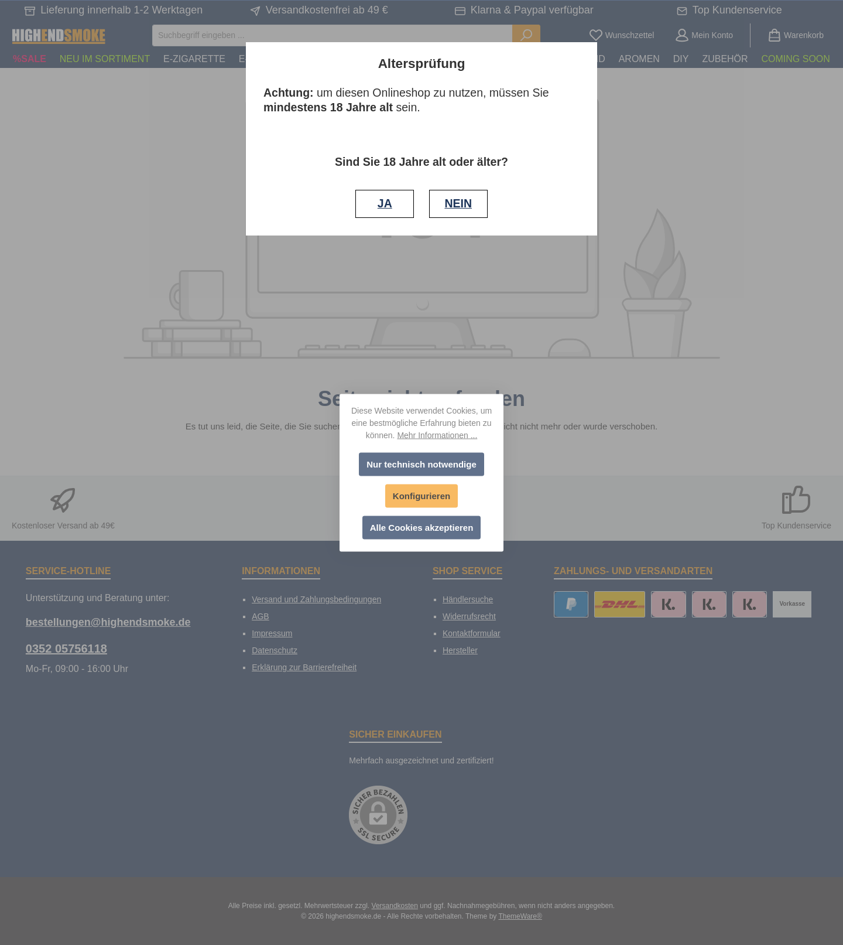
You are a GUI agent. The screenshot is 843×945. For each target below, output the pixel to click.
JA (385, 203)
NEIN (458, 203)
